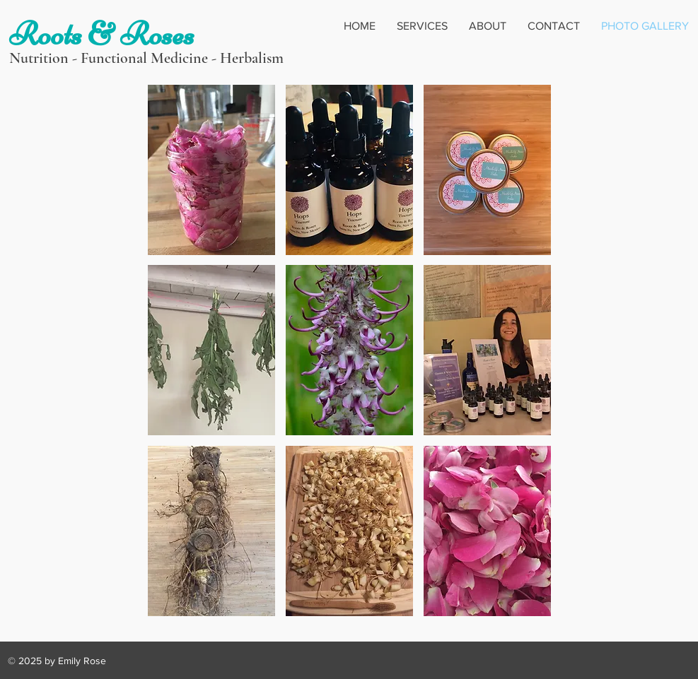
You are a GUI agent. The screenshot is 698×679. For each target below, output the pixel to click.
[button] (211, 170)
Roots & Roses (101, 34)
